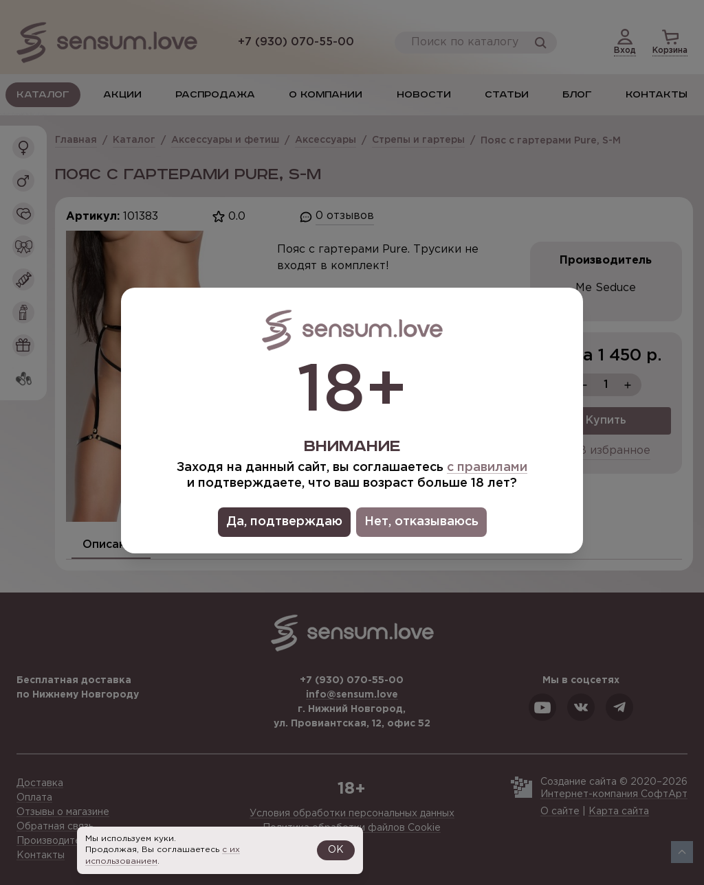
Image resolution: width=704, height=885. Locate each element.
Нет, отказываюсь (421, 521)
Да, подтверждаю (284, 521)
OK (336, 850)
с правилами (487, 467)
